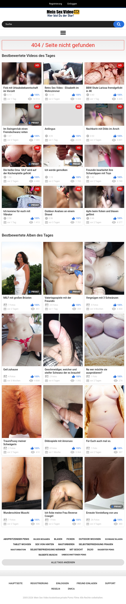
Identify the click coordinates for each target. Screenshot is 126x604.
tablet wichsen (22, 544)
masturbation (18, 550)
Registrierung (55, 4)
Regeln (55, 588)
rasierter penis (106, 550)
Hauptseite (15, 583)
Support (110, 583)
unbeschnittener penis (74, 555)
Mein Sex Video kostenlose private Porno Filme (56, 597)
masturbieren (66, 544)
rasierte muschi (48, 555)
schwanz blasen (114, 539)
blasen (58, 539)
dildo (90, 549)
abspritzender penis (16, 539)
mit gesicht (76, 549)
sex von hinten (44, 544)
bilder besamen (41, 539)
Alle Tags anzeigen (63, 562)
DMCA (71, 588)
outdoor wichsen (90, 539)
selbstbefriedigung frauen (96, 544)
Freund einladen (87, 583)
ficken (70, 539)
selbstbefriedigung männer (47, 549)
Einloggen (72, 4)
